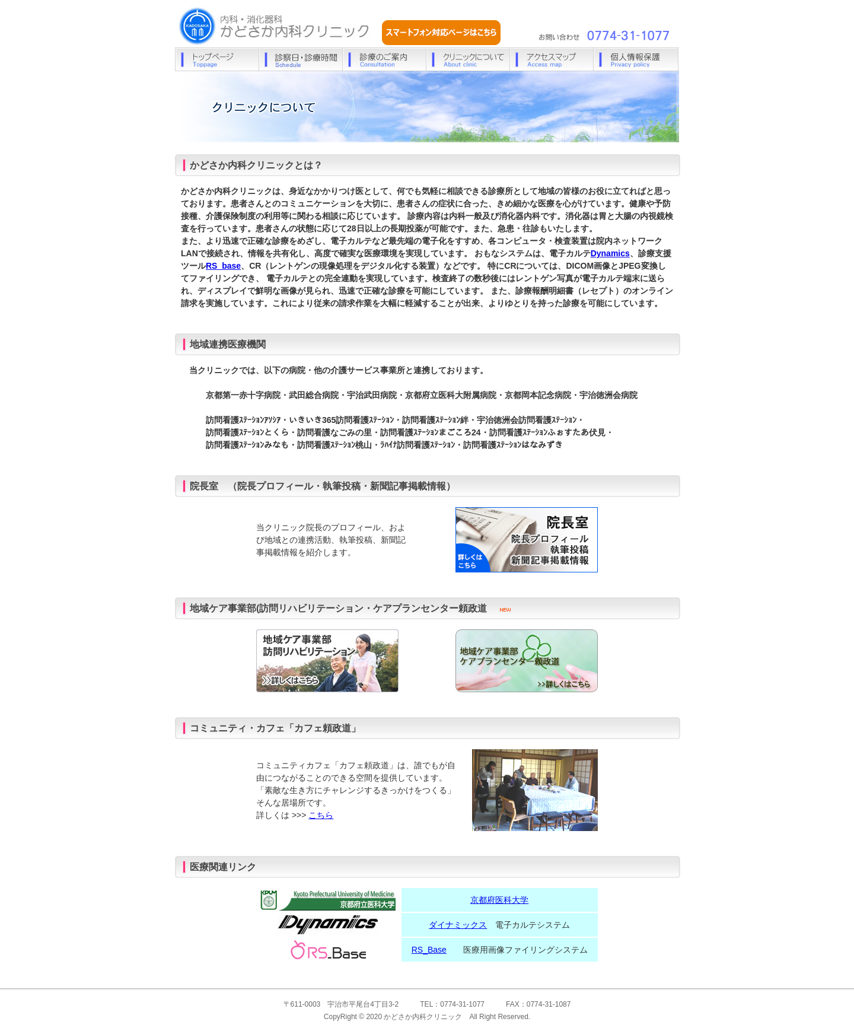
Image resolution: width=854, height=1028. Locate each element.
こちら (320, 815)
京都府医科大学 (499, 900)
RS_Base (429, 949)
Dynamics (610, 253)
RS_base (223, 265)
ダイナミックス (458, 925)
